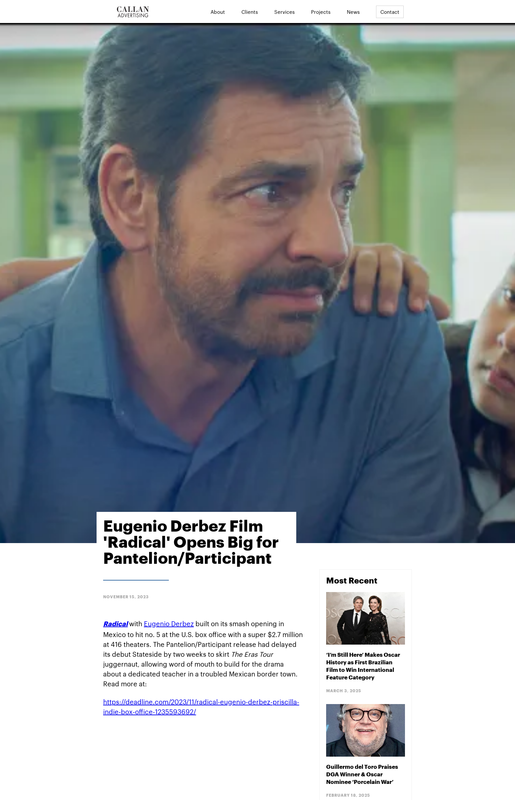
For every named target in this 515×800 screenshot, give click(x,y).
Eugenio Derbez (169, 623)
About (218, 11)
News (353, 11)
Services (284, 11)
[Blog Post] (365, 643)
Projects (320, 11)
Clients (249, 11)
